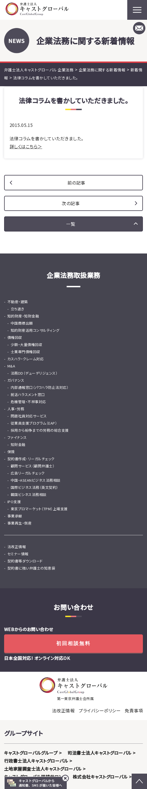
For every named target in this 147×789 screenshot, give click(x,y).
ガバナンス (15, 380)
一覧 (70, 224)
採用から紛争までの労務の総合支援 (40, 430)
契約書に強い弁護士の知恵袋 (31, 568)
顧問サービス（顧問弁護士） (33, 466)
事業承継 (14, 515)
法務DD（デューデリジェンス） (34, 373)
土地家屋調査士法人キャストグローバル (43, 768)
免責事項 (134, 710)
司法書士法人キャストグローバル (99, 752)
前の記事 (76, 182)
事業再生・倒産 (19, 523)
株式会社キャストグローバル (100, 776)
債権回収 (14, 337)
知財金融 (18, 444)
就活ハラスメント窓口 (28, 394)
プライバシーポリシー (100, 710)
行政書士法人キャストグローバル (36, 760)
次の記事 (71, 203)
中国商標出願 (22, 323)
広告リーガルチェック (28, 473)
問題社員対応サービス (29, 416)
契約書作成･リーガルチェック (31, 458)
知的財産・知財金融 (23, 316)
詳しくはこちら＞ (26, 146)
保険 (11, 451)
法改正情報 (16, 546)
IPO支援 (14, 501)
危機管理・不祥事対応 (28, 401)
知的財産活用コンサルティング (35, 330)
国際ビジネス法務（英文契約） (34, 487)
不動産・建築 (17, 301)
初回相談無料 (73, 643)
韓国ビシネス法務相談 (29, 494)
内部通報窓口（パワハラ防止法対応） (40, 387)
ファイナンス (17, 437)
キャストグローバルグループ (31, 752)
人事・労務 (15, 408)
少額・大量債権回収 (26, 344)
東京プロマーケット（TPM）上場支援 (39, 508)
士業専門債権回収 (25, 351)
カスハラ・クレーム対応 (25, 358)
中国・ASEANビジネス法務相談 (36, 480)
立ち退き (17, 308)
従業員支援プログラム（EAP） (34, 423)
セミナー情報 (18, 553)
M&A (11, 366)
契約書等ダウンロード (25, 561)
